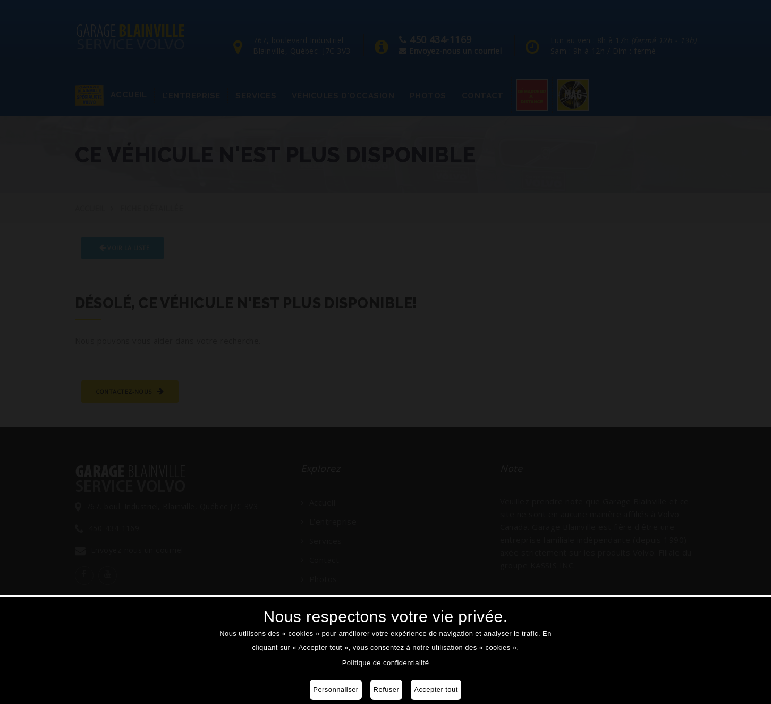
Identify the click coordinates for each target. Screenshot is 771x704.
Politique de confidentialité (385, 663)
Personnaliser (335, 689)
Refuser (387, 689)
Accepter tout (435, 689)
